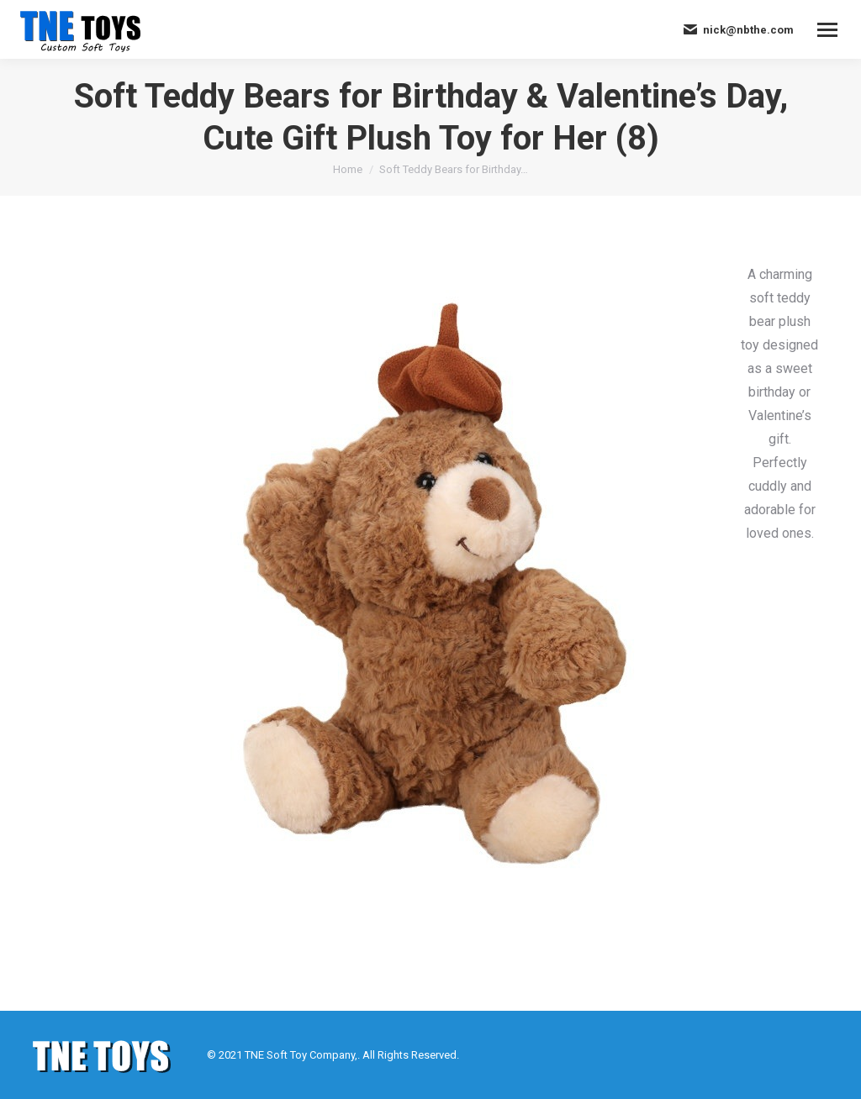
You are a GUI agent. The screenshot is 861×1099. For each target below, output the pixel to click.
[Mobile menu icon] (827, 29)
